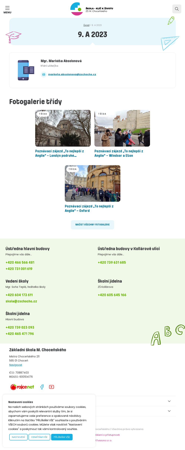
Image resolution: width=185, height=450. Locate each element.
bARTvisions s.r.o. (102, 440)
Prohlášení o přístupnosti (105, 435)
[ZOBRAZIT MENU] (7, 8)
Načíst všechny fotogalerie (92, 224)
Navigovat (15, 365)
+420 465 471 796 (20, 334)
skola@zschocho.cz (21, 301)
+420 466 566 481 (20, 262)
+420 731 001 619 (19, 269)
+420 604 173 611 (19, 295)
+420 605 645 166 (112, 295)
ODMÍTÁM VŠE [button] (39, 437)
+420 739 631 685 (112, 262)
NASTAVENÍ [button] (18, 437)
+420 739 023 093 (20, 327)
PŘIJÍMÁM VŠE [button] (62, 437)
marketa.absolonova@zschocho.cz (72, 74)
